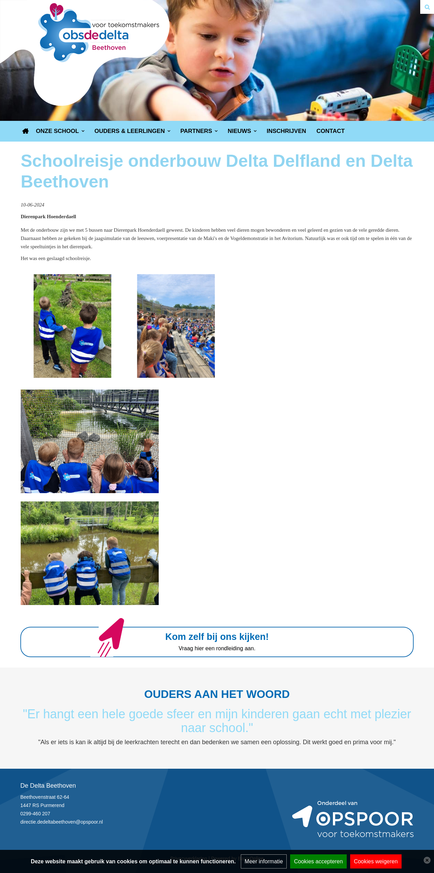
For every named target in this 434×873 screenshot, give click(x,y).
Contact (330, 131)
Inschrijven (286, 131)
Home (25, 131)
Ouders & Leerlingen (130, 131)
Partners (196, 131)
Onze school (57, 131)
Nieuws (239, 131)
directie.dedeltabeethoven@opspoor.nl (61, 822)
